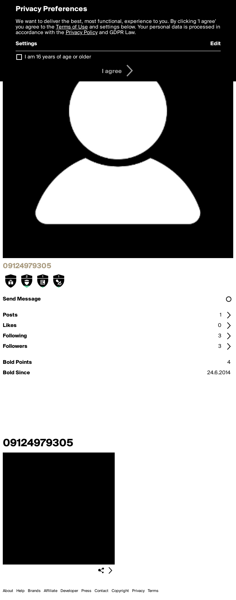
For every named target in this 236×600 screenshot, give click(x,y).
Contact (101, 591)
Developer (69, 591)
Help (20, 591)
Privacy (138, 591)
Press (86, 591)
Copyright (120, 591)
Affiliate (50, 591)
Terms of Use (72, 27)
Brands (34, 591)
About (8, 591)
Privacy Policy (82, 32)
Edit (215, 44)
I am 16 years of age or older (58, 57)
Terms (153, 591)
